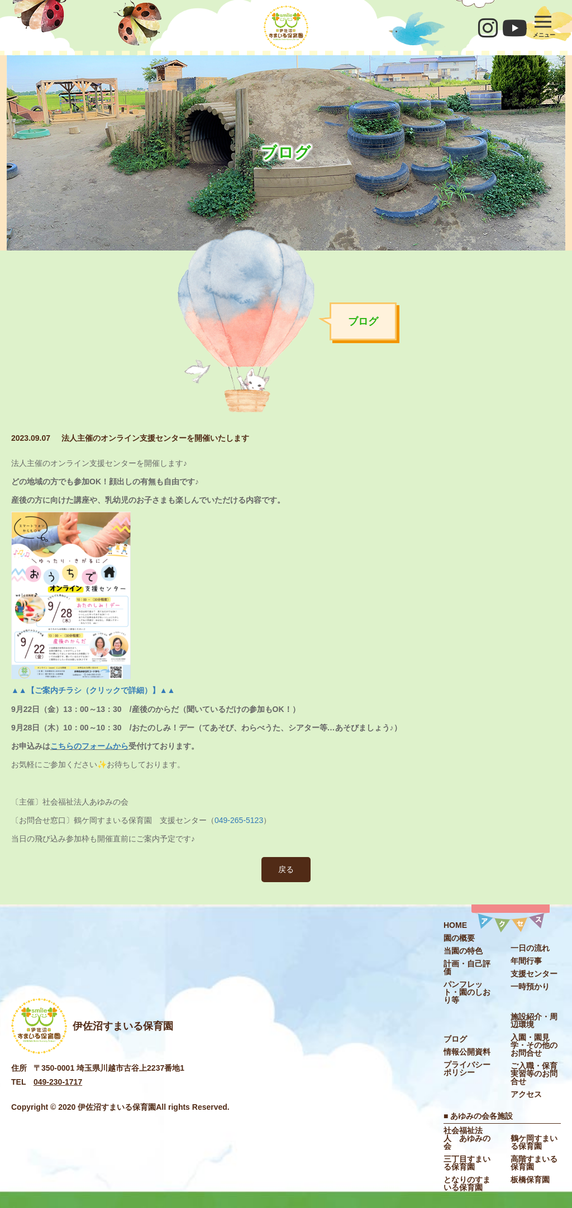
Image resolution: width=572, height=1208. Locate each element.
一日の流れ (530, 948)
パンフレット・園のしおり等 (467, 992)
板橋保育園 (530, 1179)
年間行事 (526, 960)
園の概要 (459, 937)
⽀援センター (534, 973)
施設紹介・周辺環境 (534, 1020)
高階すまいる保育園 (534, 1162)
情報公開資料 (467, 1051)
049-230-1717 (58, 1081)
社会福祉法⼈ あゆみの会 (467, 1138)
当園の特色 (463, 950)
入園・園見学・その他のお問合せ (534, 1045)
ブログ (455, 1038)
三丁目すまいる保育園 (467, 1162)
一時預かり (530, 986)
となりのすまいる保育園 (467, 1183)
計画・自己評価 (467, 967)
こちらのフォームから (89, 746)
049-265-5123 (238, 820)
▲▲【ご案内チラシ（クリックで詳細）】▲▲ (93, 690)
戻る (286, 869)
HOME (455, 925)
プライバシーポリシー (467, 1068)
